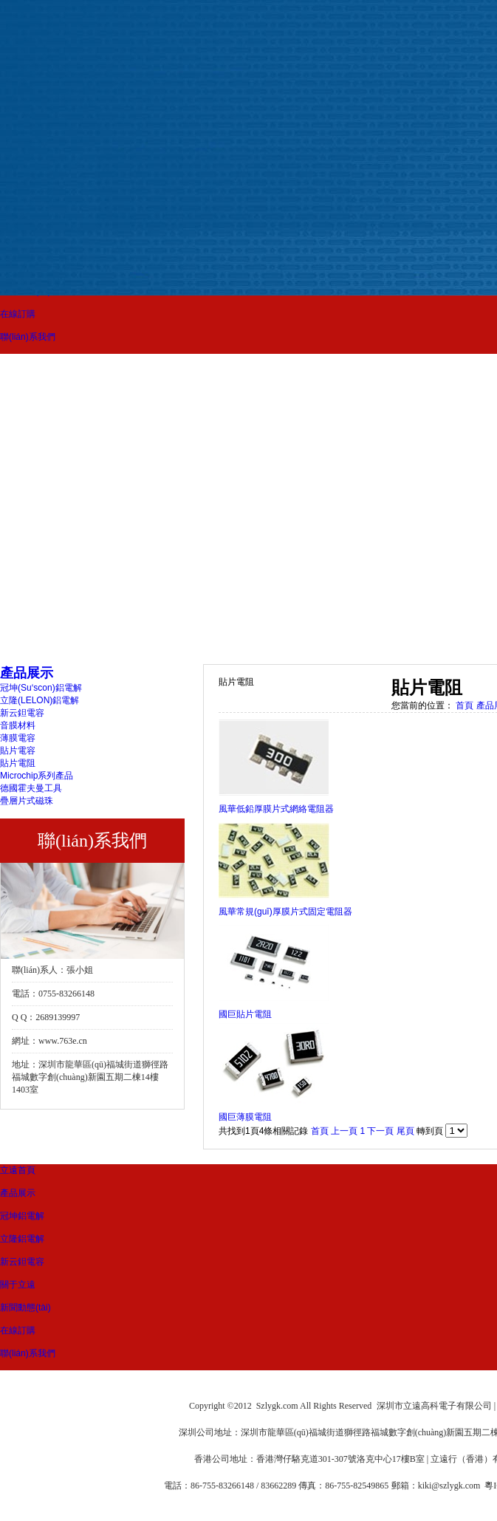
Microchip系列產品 (36, 775)
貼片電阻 (17, 763)
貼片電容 (17, 750)
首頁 (464, 705)
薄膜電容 (17, 738)
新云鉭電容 (22, 713)
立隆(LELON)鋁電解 (39, 700)
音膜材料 (17, 725)
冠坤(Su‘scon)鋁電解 (41, 688)
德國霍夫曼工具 (31, 788)
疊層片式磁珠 (26, 801)
